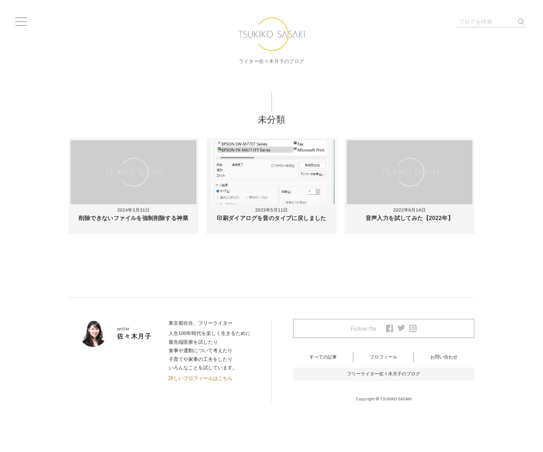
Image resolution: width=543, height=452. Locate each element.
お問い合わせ (444, 359)
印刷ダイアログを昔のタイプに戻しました (271, 218)
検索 (521, 22)
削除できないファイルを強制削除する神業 (133, 218)
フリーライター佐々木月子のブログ (383, 378)
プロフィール (383, 359)
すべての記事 (323, 359)
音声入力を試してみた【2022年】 (409, 218)
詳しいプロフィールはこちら (201, 378)
